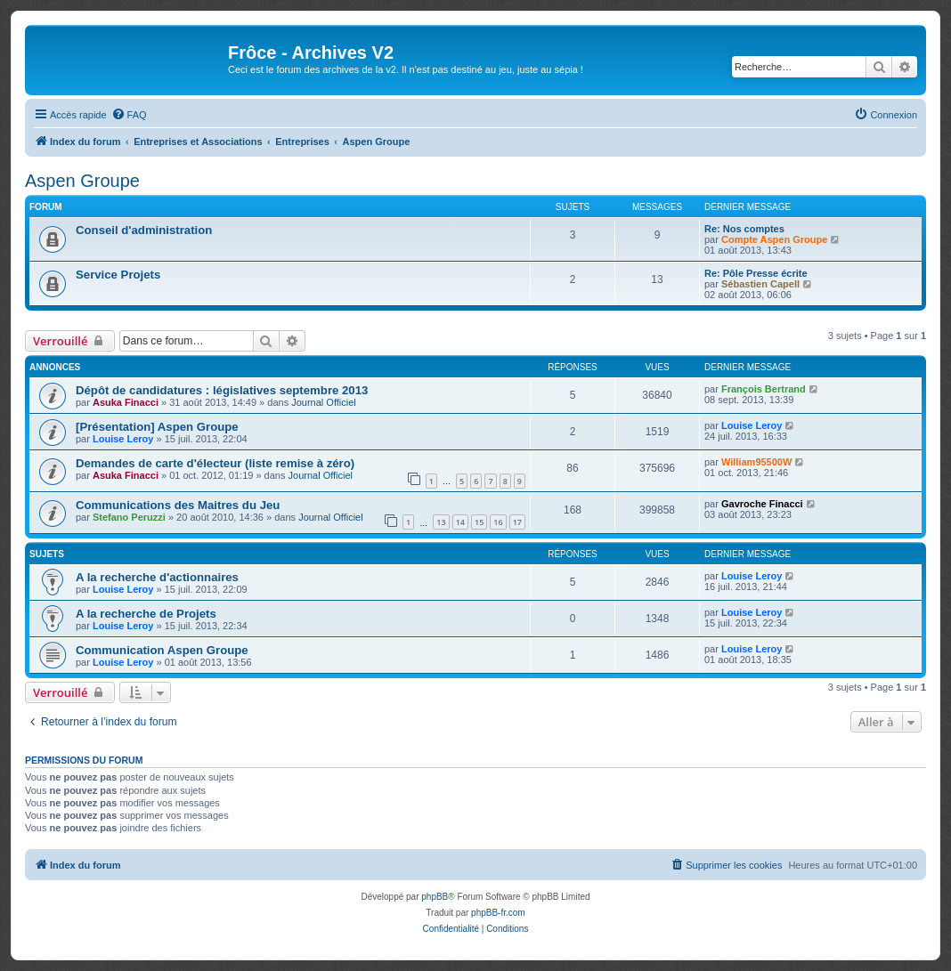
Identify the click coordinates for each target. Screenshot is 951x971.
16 (497, 522)
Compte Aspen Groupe (774, 239)
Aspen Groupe (82, 180)
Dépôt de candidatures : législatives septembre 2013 (222, 390)
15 (479, 522)
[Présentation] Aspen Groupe (157, 426)
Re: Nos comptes (744, 228)
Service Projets (118, 274)
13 (440, 522)
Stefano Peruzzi (129, 517)
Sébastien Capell (760, 284)
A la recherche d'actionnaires (157, 577)
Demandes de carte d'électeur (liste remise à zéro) (215, 463)
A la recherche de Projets (146, 613)
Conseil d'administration (144, 230)
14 (460, 522)
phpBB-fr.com (498, 913)
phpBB (434, 897)
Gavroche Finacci (762, 503)
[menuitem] (129, 114)
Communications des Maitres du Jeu (178, 505)
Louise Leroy (123, 438)
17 (517, 522)
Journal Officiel (323, 402)
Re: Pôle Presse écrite (756, 273)
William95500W (756, 462)
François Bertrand (763, 389)
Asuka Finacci (125, 402)
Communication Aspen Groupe (162, 650)
